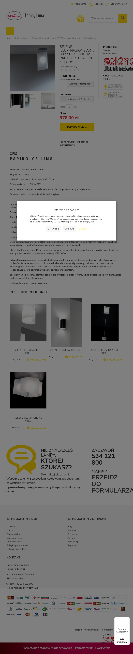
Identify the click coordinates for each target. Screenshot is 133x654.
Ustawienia (53, 229)
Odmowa (69, 229)
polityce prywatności (89, 222)
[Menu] (128, 619)
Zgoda (83, 229)
